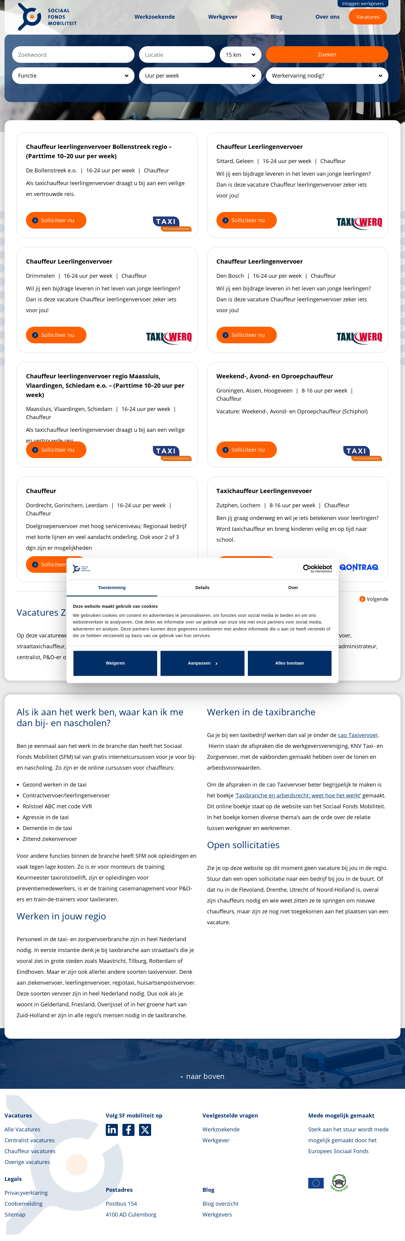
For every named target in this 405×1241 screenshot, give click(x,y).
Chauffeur (41, 491)
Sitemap (15, 1214)
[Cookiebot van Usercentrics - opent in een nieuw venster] (305, 568)
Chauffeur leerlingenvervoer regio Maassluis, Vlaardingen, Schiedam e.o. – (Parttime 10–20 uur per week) (105, 385)
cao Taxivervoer (358, 735)
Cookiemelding (24, 1203)
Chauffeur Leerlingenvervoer (259, 147)
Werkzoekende (154, 16)
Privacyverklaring (26, 1192)
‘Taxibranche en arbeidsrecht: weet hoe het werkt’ (298, 795)
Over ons (328, 16)
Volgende (373, 599)
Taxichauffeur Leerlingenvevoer (264, 491)
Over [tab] (293, 587)
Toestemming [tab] (111, 587)
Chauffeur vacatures (30, 1151)
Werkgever (223, 16)
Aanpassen (203, 663)
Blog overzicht (220, 1203)
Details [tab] (203, 587)
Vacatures (368, 16)
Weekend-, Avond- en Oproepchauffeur (274, 376)
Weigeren (115, 663)
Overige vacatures (27, 1162)
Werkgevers (217, 1214)
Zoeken (327, 54)
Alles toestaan (289, 663)
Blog (276, 16)
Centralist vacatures (30, 1140)
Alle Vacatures (22, 1129)
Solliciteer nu (57, 220)
